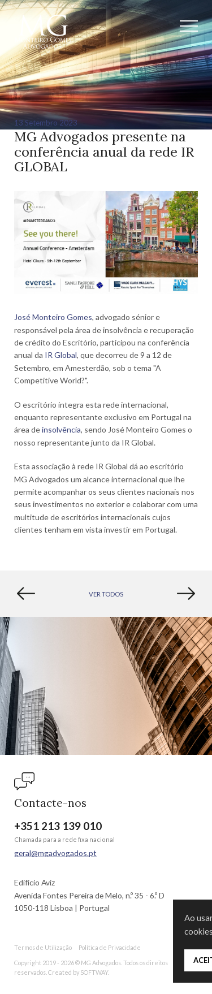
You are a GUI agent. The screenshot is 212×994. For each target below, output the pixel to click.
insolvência (61, 429)
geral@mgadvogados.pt (55, 853)
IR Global (61, 355)
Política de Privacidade (110, 947)
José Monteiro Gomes (53, 317)
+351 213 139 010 (58, 825)
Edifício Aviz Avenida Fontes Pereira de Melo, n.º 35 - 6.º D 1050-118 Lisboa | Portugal (89, 895)
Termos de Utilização (43, 947)
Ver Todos (106, 594)
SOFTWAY (94, 972)
